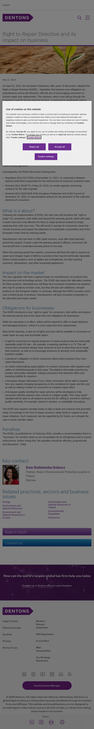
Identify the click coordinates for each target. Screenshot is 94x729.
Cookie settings (46, 156)
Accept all (60, 147)
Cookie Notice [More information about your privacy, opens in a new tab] (34, 137)
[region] (47, 133)
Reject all (34, 147)
